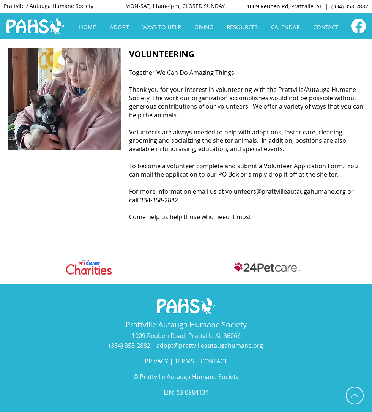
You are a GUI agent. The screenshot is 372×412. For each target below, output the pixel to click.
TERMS (184, 361)
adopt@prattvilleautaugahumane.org (209, 345)
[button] (120, 27)
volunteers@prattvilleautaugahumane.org (285, 191)
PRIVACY (156, 361)
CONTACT (213, 361)
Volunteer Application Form (303, 166)
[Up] (355, 395)
